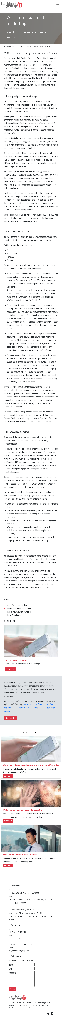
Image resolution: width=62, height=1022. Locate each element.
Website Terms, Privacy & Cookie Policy (21, 1008)
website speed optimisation (34, 704)
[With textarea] (27, 979)
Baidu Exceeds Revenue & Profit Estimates (20, 854)
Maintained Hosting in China (19, 608)
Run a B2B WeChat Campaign (19, 611)
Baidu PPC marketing (27, 707)
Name (11, 964)
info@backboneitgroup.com (19, 951)
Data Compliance (14, 615)
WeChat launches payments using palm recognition (22, 810)
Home (6, 47)
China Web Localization (17, 605)
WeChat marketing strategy (16, 660)
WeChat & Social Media (17, 47)
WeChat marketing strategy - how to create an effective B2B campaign (31, 765)
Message (12, 972)
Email (11, 968)
